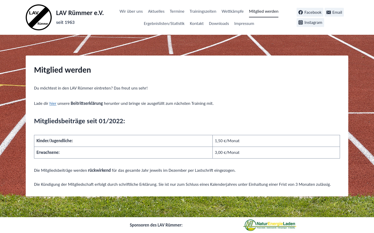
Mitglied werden (264, 11)
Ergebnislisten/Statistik (164, 23)
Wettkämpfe (233, 11)
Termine (177, 11)
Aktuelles (156, 11)
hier (52, 103)
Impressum (244, 23)
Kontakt (197, 23)
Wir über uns (131, 11)
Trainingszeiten (203, 11)
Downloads (219, 23)
